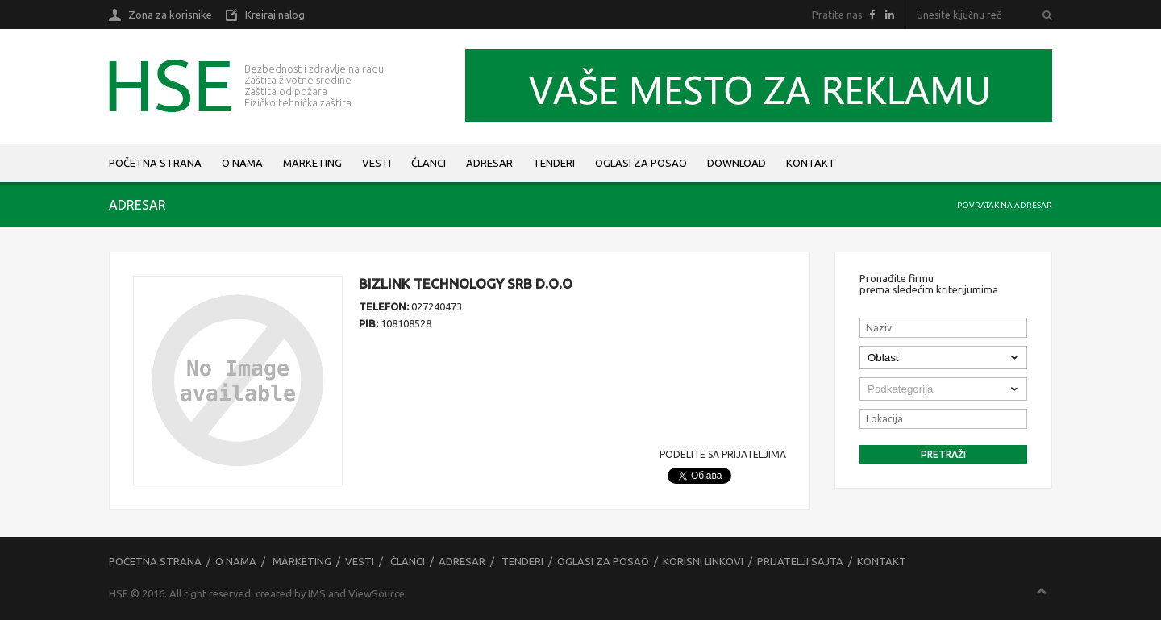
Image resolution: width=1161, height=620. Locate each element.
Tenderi (554, 163)
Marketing (312, 163)
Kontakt (810, 163)
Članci (428, 163)
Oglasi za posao (641, 163)
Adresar (489, 163)
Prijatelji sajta (800, 561)
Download (736, 163)
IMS (317, 593)
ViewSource (376, 593)
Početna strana (155, 163)
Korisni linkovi (703, 561)
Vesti (376, 163)
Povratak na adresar (1004, 205)
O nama (242, 163)
